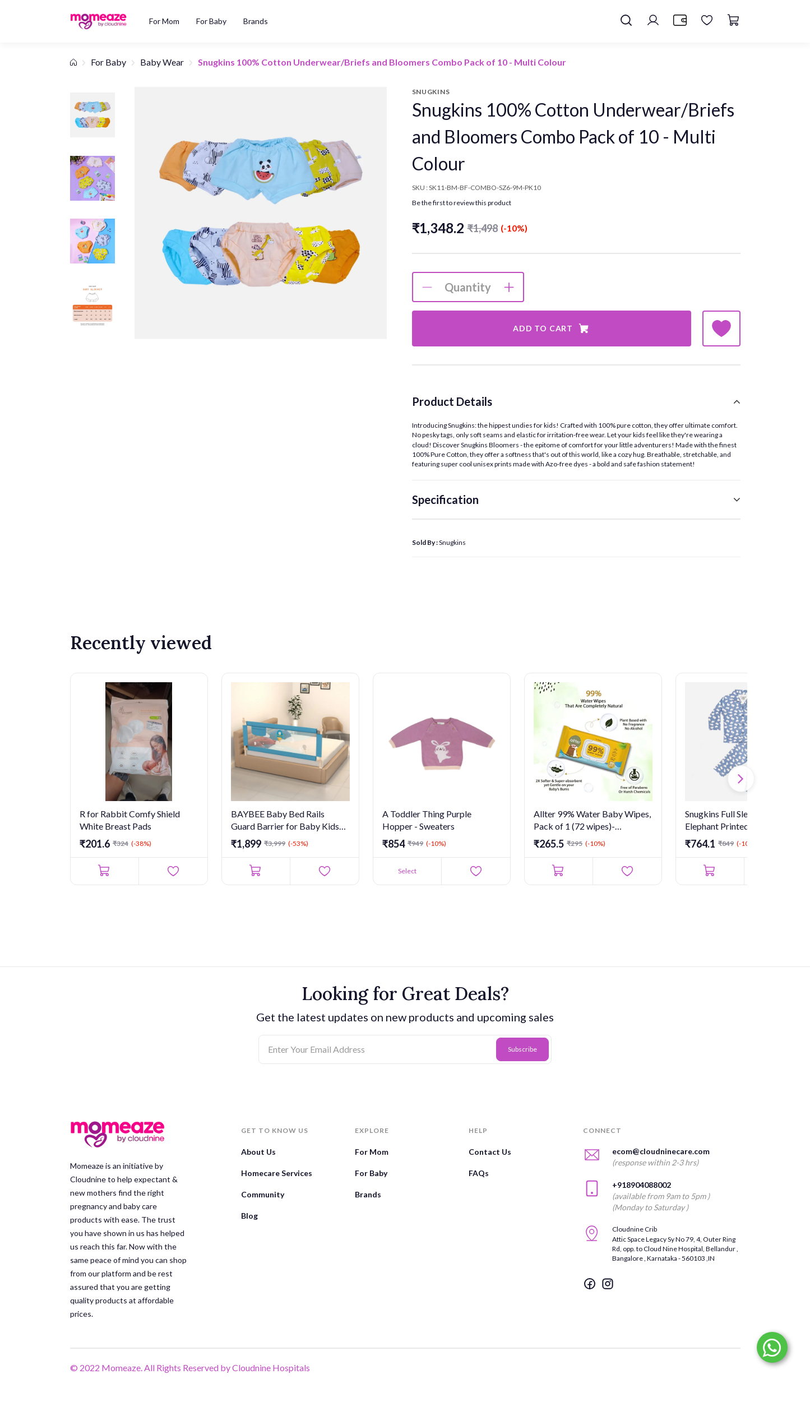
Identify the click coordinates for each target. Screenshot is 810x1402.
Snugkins (452, 542)
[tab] (576, 401)
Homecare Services (276, 1173)
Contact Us (490, 1151)
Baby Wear (162, 62)
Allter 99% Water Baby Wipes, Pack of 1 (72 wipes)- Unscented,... (592, 820)
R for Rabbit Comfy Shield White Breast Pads (130, 819)
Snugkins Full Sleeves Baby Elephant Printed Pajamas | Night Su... (736, 820)
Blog (249, 1215)
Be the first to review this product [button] (461, 202)
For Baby (108, 62)
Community (262, 1194)
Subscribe (522, 1049)
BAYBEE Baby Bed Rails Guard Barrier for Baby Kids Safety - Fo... (285, 820)
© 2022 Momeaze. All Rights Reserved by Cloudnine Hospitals (190, 1367)
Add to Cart (551, 328)
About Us (258, 1151)
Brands (368, 1194)
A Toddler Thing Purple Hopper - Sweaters (426, 819)
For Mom (371, 1151)
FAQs (479, 1173)
